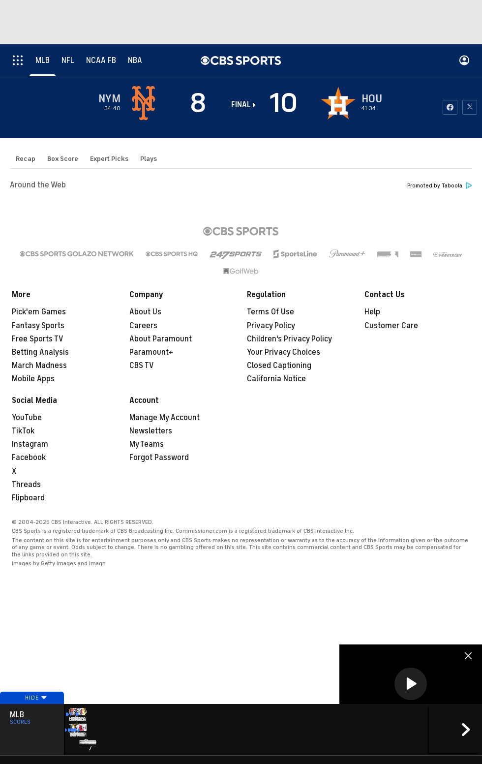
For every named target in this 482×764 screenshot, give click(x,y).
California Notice (276, 379)
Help (372, 312)
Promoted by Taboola (439, 186)
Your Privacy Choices (283, 352)
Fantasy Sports (38, 326)
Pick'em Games (39, 312)
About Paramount (160, 339)
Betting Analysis (40, 352)
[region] (410, 684)
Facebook (29, 457)
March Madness (39, 365)
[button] (410, 684)
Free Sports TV (37, 339)
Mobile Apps (33, 379)
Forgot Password (159, 457)
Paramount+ (151, 352)
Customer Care (391, 326)
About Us (145, 312)
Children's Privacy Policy (289, 339)
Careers (143, 326)
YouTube (27, 418)
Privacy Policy (271, 326)
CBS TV (141, 365)
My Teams (146, 444)
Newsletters (150, 431)
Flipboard (28, 498)
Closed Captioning (279, 365)
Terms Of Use (270, 312)
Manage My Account (164, 418)
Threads (26, 484)
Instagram (30, 444)
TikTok (23, 431)
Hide (32, 716)
